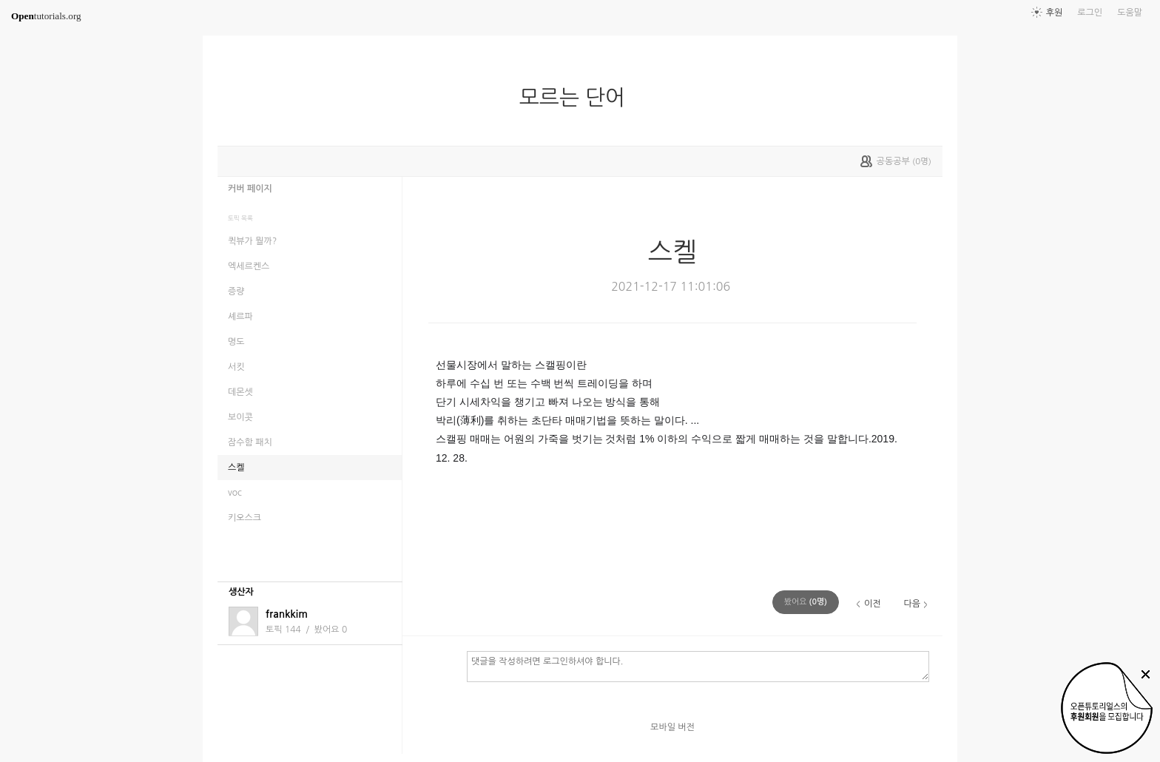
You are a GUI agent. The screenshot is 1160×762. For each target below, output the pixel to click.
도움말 (1129, 12)
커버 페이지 (250, 188)
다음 (911, 603)
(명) (805, 602)
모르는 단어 (578, 97)
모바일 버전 (672, 727)
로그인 (1089, 12)
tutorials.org (46, 15)
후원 (1054, 12)
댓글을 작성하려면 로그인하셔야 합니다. (698, 666)
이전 (872, 603)
